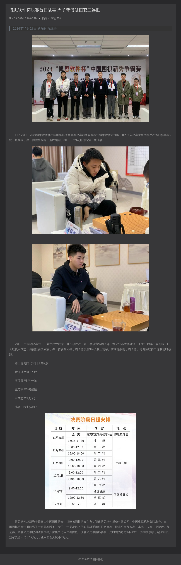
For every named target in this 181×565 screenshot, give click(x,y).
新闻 (44, 18)
